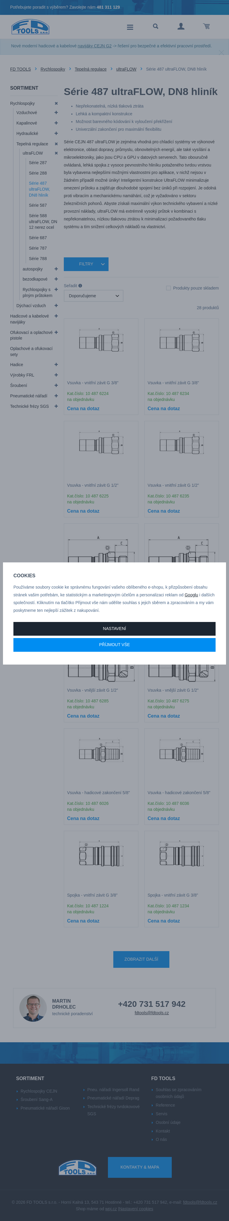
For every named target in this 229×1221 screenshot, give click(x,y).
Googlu (191, 594)
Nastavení (114, 628)
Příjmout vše (114, 644)
